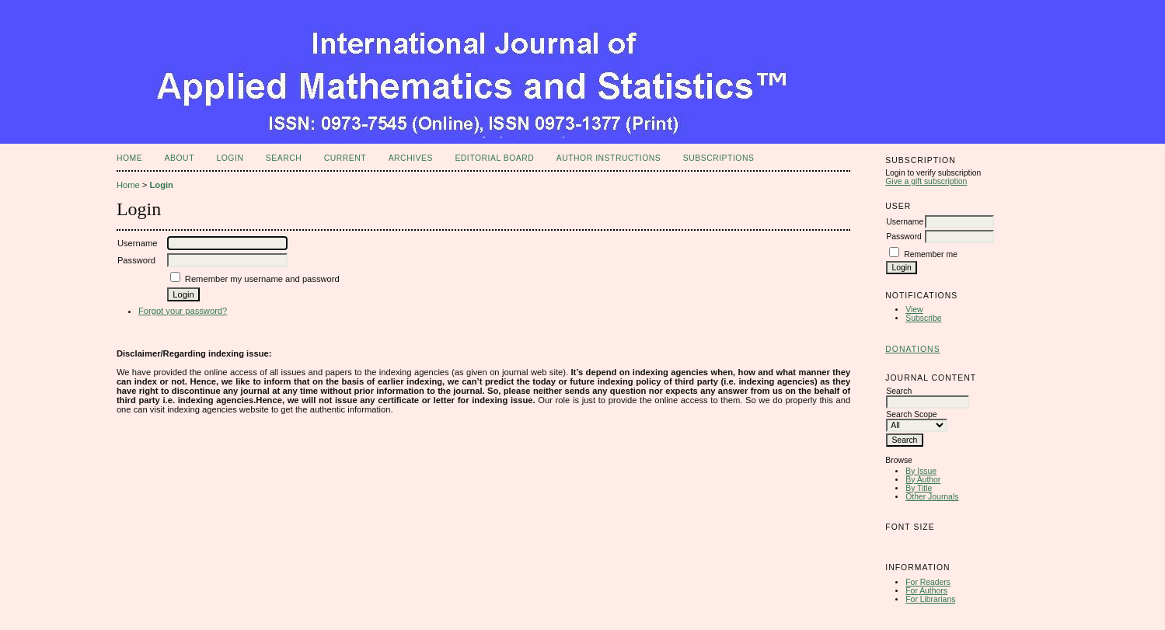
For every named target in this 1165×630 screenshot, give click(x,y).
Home (129, 158)
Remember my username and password (262, 279)
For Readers (927, 582)
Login (229, 158)
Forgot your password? (182, 310)
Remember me (930, 254)
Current (345, 158)
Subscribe (923, 318)
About (179, 158)
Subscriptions (719, 158)
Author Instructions (608, 158)
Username (904, 222)
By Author (922, 479)
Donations (912, 349)
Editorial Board (494, 158)
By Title (918, 488)
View (914, 309)
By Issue (921, 471)
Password (904, 236)
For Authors (926, 590)
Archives (411, 158)
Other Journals (931, 497)
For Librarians (930, 599)
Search (284, 158)
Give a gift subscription (926, 181)
